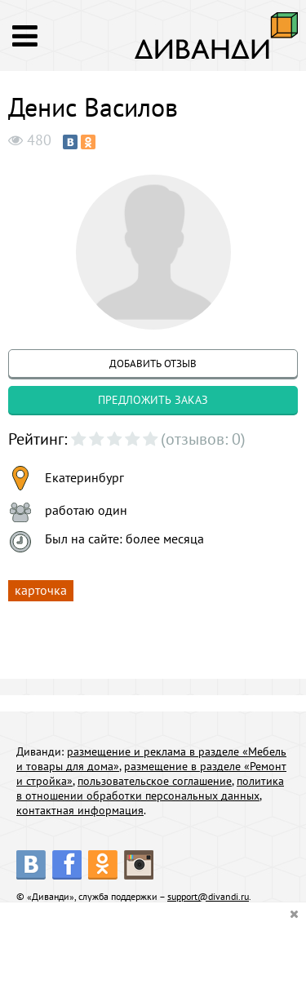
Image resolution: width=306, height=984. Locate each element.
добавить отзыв (153, 363)
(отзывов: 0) (203, 439)
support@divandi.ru (208, 896)
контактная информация (80, 810)
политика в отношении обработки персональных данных (150, 788)
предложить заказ (153, 399)
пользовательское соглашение (155, 780)
